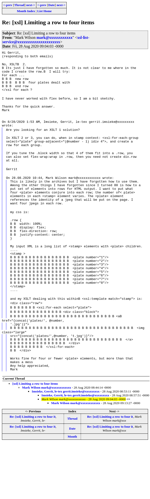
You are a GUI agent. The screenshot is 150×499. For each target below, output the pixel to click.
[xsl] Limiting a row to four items (35, 426)
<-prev (7, 5)
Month (72, 479)
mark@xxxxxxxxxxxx (54, 37)
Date (51, 5)
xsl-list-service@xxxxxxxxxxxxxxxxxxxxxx (45, 39)
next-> (30, 5)
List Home (44, 11)
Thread (19, 5)
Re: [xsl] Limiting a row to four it (32, 459)
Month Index (26, 11)
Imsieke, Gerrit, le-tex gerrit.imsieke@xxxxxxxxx (66, 433)
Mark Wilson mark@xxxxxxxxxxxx (46, 430)
